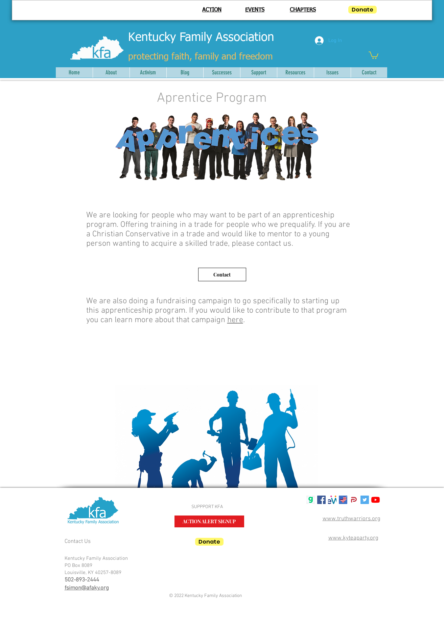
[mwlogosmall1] (332, 500)
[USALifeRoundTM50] (343, 500)
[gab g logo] (310, 500)
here (235, 320)
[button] (373, 55)
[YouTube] (375, 500)
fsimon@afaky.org (87, 588)
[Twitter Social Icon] (364, 500)
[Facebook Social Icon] (321, 500)
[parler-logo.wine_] (354, 500)
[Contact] (222, 274)
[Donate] (362, 10)
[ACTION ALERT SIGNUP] (209, 521)
